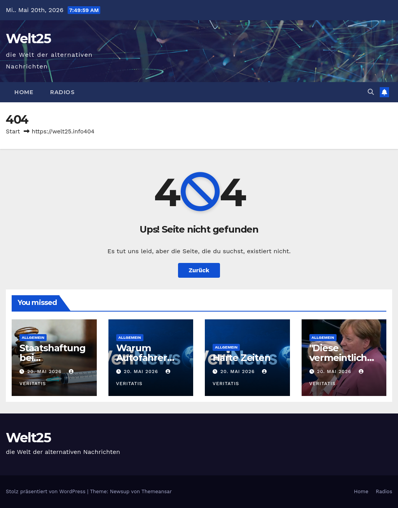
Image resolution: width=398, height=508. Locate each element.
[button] (371, 92)
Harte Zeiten (242, 357)
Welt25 (28, 38)
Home (23, 92)
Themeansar (156, 491)
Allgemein (33, 337)
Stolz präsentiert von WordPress (46, 491)
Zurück (199, 270)
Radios (62, 92)
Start (13, 131)
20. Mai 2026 (45, 371)
